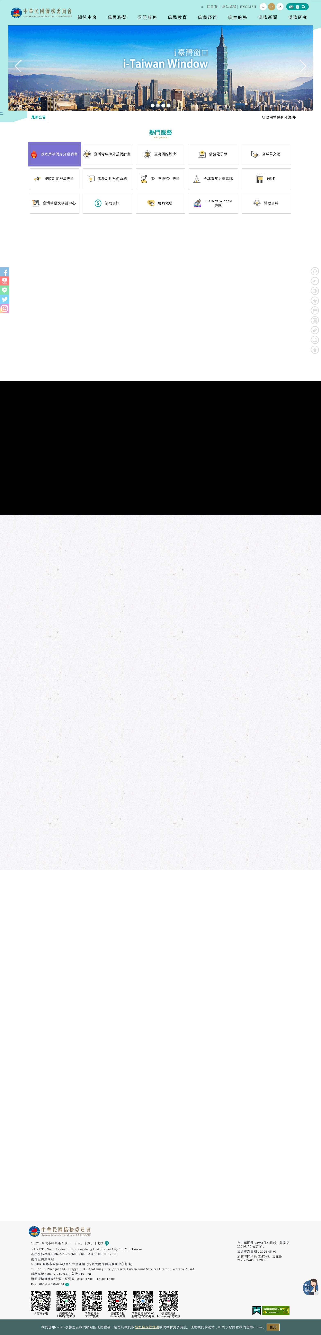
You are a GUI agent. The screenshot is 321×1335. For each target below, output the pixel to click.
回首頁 (212, 6)
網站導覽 (229, 6)
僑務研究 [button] (298, 17)
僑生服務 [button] (238, 17)
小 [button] (280, 6)
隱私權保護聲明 (147, 1327)
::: (203, 6)
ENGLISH (248, 6)
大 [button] (263, 6)
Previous (21, 68)
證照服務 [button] (147, 17)
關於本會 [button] (87, 17)
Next (300, 68)
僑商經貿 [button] (207, 17)
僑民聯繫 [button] (117, 17)
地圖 (109, 1243)
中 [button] (271, 6)
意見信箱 (73, 1284)
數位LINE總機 (311, 1287)
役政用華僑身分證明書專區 (292, 117)
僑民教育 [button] (177, 17)
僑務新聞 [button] (268, 17)
